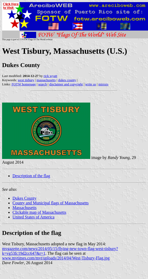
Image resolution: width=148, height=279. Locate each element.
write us (90, 84)
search (42, 84)
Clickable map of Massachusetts (39, 212)
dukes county (67, 80)
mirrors (103, 84)
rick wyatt (50, 76)
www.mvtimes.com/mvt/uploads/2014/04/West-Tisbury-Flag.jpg (56, 258)
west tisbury (26, 80)
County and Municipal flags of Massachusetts (50, 203)
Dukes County (24, 198)
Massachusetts (24, 207)
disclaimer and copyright (66, 84)
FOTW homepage (23, 84)
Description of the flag (31, 176)
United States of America (33, 217)
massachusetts (46, 80)
